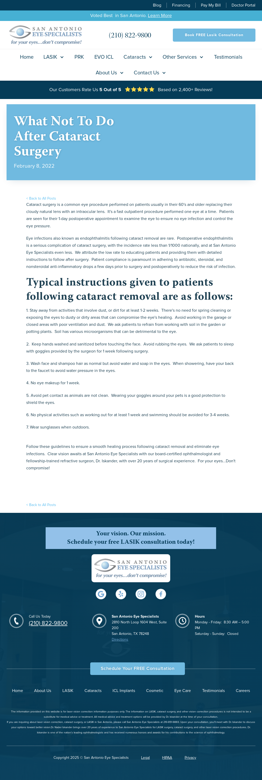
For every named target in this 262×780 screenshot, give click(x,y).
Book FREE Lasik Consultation (214, 35)
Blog (157, 5)
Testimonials (228, 57)
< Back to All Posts (41, 198)
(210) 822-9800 (48, 623)
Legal (145, 758)
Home (27, 57)
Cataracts (92, 691)
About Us (42, 691)
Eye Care (182, 691)
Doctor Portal (243, 5)
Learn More (160, 15)
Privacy (190, 758)
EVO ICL (104, 57)
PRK (79, 57)
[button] (54, 57)
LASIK (67, 691)
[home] (46, 35)
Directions (120, 639)
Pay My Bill (211, 5)
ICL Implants (124, 691)
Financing (181, 5)
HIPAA (167, 758)
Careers (243, 691)
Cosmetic (154, 691)
